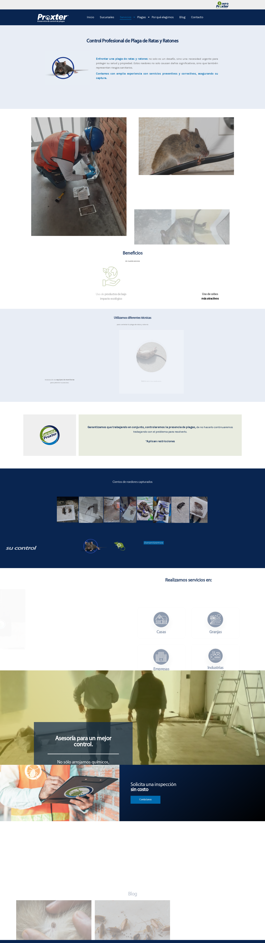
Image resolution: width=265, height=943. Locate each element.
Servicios (126, 17)
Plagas (142, 17)
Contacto (197, 17)
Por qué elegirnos (163, 17)
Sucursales (107, 17)
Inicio (90, 17)
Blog (182, 17)
